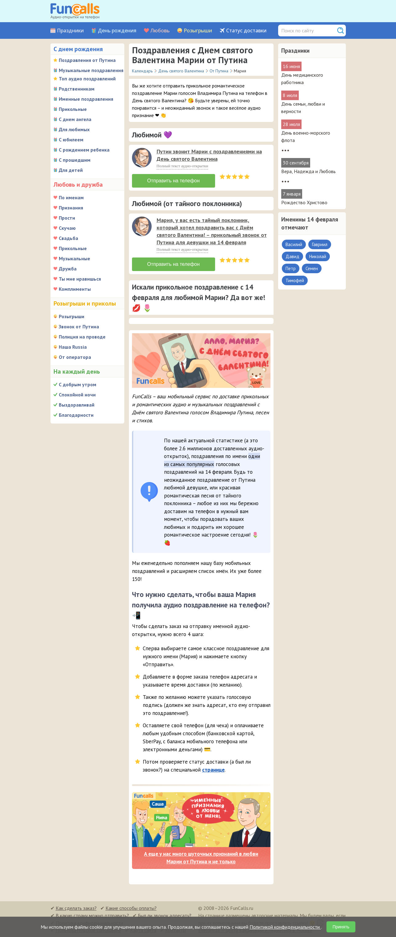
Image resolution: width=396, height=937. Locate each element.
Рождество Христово (304, 202)
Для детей (71, 170)
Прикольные (73, 109)
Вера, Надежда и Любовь (308, 171)
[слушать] (142, 158)
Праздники (70, 30)
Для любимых (74, 129)
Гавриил (319, 244)
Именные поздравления (86, 99)
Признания (71, 208)
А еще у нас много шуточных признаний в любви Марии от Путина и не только (201, 857)
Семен (312, 268)
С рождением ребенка (84, 150)
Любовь (160, 30)
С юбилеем (71, 139)
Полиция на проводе (82, 337)
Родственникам (76, 89)
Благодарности (76, 415)
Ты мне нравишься (80, 279)
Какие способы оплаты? (131, 908)
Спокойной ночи (77, 394)
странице (213, 769)
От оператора (75, 357)
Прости (67, 218)
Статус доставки (246, 30)
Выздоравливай (76, 405)
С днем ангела (75, 119)
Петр (291, 268)
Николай (317, 256)
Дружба (68, 269)
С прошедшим (74, 160)
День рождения (117, 30)
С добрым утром (77, 384)
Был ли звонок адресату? (164, 915)
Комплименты (75, 289)
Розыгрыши (198, 30)
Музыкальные (74, 258)
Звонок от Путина (79, 326)
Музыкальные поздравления (91, 70)
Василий (294, 244)
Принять (341, 926)
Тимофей (295, 280)
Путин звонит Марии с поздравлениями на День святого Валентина (209, 155)
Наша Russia (73, 347)
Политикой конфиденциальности (285, 927)
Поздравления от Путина (87, 60)
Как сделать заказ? (76, 908)
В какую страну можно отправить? (92, 915)
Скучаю (67, 228)
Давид (292, 256)
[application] (142, 158)
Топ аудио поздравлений (87, 78)
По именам (71, 197)
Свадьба (68, 238)
